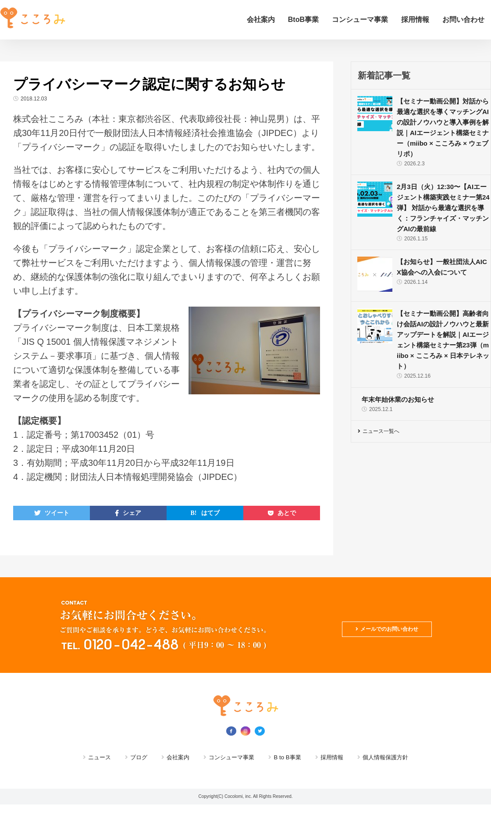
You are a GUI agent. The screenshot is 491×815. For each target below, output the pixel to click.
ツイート (57, 512)
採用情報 (415, 19)
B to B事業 (291, 757)
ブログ (128, 757)
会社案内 (261, 19)
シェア (132, 512)
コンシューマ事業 (360, 19)
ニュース (85, 757)
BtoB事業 (303, 19)
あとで (287, 512)
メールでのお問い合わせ (379, 625)
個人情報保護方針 (398, 757)
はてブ (210, 512)
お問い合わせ (463, 19)
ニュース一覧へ (388, 432)
